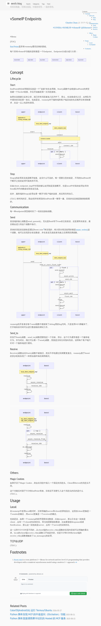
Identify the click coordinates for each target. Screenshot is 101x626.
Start (94, 17)
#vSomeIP (76, 27)
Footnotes (88, 48)
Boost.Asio (18, 560)
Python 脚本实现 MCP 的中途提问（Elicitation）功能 (42, 614)
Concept (87, 14)
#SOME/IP (66, 27)
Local (90, 43)
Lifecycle (91, 15)
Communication (93, 23)
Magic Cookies (95, 36)
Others (91, 33)
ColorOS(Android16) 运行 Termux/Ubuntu (35, 610)
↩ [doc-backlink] (76, 562)
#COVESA (57, 27)
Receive (95, 29)
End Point (14, 46)
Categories (36, 4)
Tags (43, 4)
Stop (94, 19)
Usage (87, 41)
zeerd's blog (16, 3)
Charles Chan (71, 22)
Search (28, 4)
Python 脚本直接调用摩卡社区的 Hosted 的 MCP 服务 (42, 618)
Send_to (95, 27)
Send (94, 25)
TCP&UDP (92, 45)
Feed (48, 4)
